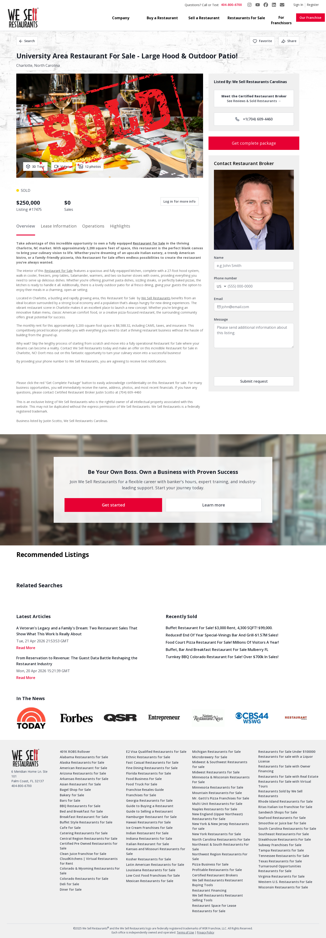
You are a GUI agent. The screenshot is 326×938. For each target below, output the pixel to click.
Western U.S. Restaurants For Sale (285, 882)
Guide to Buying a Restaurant (149, 806)
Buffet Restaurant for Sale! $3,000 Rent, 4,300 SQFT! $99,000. (219, 627)
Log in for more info (179, 201)
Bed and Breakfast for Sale (81, 811)
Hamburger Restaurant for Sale (151, 817)
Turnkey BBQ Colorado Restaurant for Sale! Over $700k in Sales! (222, 656)
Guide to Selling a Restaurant (149, 811)
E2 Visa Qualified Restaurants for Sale (156, 751)
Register (313, 4)
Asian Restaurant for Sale (80, 784)
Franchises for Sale (141, 795)
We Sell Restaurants (155, 298)
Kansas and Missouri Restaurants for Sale (155, 851)
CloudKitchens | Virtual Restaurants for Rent (88, 861)
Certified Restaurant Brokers (215, 875)
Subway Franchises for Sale (279, 845)
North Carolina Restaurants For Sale (221, 839)
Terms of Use (185, 932)
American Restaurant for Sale (83, 768)
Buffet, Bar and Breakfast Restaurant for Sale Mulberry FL (217, 649)
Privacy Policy (205, 932)
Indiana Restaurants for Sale (149, 838)
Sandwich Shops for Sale (277, 812)
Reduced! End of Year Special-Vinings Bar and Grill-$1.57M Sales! (222, 635)
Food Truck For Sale (141, 784)
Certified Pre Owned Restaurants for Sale (88, 845)
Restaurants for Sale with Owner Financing (284, 768)
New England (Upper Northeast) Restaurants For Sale (217, 816)
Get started (113, 505)
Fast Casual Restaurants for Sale (152, 762)
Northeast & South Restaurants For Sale (220, 846)
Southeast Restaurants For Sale (283, 834)
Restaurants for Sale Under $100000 (286, 751)
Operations (93, 226)
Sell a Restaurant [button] (204, 17)
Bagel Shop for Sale (75, 789)
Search (27, 41)
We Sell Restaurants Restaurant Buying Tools (217, 882)
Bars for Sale (70, 800)
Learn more (213, 505)
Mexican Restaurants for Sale (149, 881)
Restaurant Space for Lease (214, 905)
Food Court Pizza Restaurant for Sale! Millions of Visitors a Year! (222, 642)
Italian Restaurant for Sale (147, 844)
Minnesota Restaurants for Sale (217, 787)
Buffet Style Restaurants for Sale (86, 822)
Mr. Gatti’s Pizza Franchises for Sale (220, 798)
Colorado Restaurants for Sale (84, 878)
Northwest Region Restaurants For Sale (219, 856)
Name (218, 257)
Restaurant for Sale (149, 243)
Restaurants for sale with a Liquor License (285, 758)
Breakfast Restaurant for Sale (84, 817)
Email (218, 299)
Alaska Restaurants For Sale (82, 762)
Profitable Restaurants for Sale (217, 870)
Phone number (225, 278)
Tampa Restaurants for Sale (281, 850)
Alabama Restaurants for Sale (84, 757)
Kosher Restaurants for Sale (148, 859)
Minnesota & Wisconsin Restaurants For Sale (220, 779)
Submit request (254, 381)
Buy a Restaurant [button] (162, 17)
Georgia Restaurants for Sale (149, 800)
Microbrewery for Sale (209, 757)
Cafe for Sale (70, 827)
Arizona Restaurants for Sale (83, 773)
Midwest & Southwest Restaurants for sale (219, 764)
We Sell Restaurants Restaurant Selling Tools (217, 897)
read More (25, 647)
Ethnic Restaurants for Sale (148, 757)
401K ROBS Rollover (75, 751)
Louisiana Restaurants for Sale (150, 870)
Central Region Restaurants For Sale (88, 838)
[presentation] (248, 362)
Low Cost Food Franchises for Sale (153, 875)
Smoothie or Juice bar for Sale (282, 823)
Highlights (120, 226)
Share (288, 41)
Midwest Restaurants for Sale (216, 772)
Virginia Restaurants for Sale (281, 876)
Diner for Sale (71, 889)
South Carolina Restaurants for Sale (287, 828)
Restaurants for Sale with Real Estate (288, 776)
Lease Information (59, 226)
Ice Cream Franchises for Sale (149, 827)
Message (221, 319)
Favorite (262, 41)
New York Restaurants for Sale (216, 834)
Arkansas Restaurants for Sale (84, 779)
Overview (25, 226)
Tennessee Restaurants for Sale (283, 856)
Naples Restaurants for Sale (214, 809)
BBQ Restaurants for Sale (80, 806)
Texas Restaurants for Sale (280, 861)
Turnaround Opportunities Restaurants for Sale (279, 868)
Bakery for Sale (72, 795)
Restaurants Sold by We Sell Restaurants (280, 793)
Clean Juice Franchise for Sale (83, 854)
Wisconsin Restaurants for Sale (283, 887)
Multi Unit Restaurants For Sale (217, 803)
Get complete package (254, 143)
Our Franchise (310, 17)
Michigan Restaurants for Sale (216, 751)
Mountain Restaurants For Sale (217, 793)
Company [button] (120, 17)
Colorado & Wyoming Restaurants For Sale (90, 870)
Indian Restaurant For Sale (147, 833)
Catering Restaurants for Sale (84, 833)
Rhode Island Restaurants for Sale (285, 801)
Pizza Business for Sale (210, 864)
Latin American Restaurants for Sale (155, 864)
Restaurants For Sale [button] (246, 17)
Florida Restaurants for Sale (148, 773)
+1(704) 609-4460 (254, 119)
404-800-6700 (231, 4)
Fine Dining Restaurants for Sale (151, 768)
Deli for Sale (69, 884)
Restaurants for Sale (208, 911)
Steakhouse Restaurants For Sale (284, 839)
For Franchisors (281, 20)
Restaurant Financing (209, 890)
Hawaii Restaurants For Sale (148, 822)
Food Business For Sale (144, 779)
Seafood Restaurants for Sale (282, 818)
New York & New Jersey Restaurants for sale (220, 826)
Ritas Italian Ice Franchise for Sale (285, 807)
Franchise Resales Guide (145, 789)
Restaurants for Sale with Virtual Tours (284, 783)
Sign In (298, 4)
